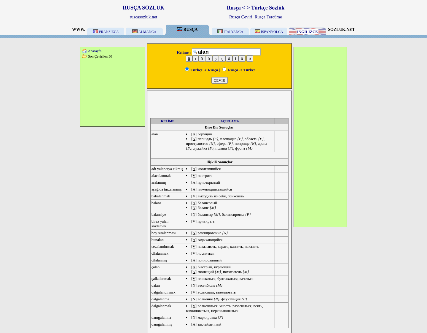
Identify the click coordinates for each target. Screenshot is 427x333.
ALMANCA (144, 32)
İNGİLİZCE (307, 31)
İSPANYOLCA (269, 32)
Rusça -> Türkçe (239, 70)
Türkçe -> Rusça (201, 70)
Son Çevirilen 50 (100, 56)
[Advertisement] (112, 92)
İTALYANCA (230, 32)
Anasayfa (94, 51)
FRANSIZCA (106, 32)
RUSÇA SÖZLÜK (144, 8)
